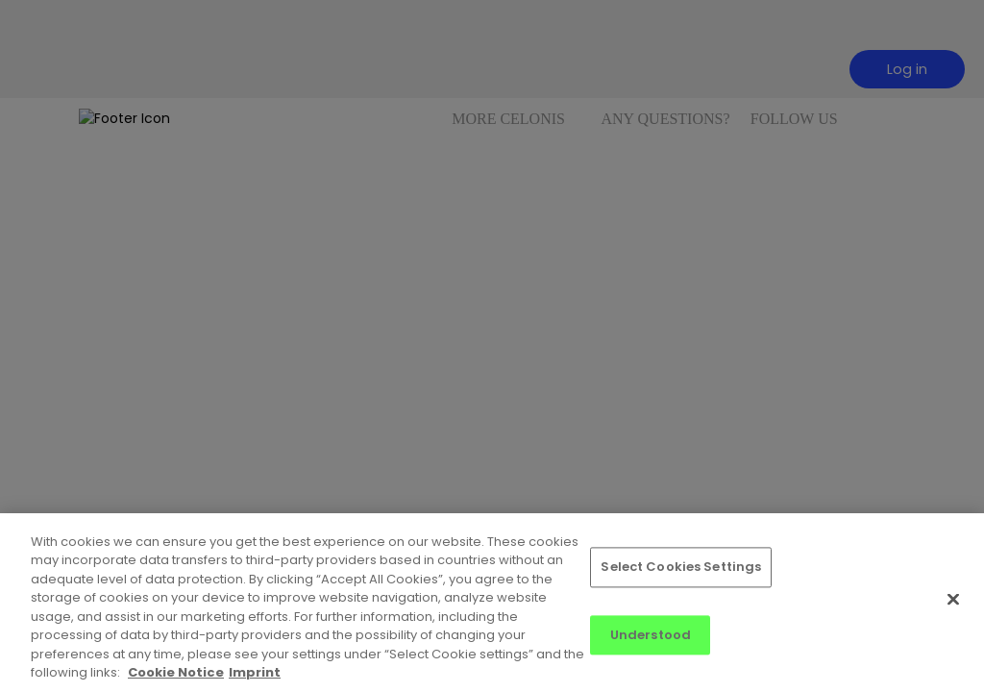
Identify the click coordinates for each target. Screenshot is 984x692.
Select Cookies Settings (681, 566)
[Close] (953, 599)
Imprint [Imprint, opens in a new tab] (255, 672)
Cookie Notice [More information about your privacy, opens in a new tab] (176, 672)
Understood (650, 635)
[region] (492, 602)
